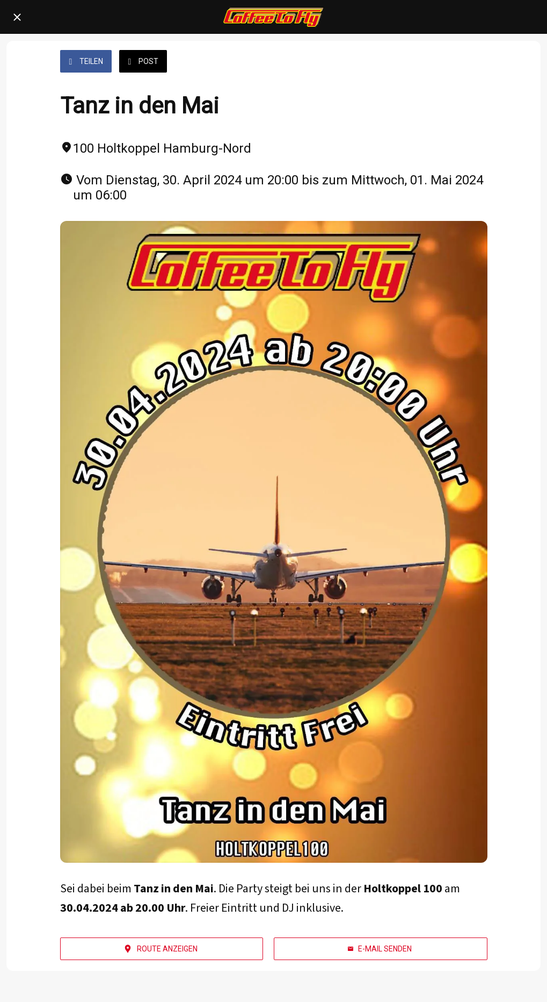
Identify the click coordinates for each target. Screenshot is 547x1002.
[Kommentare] (474, 62)
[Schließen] (17, 17)
